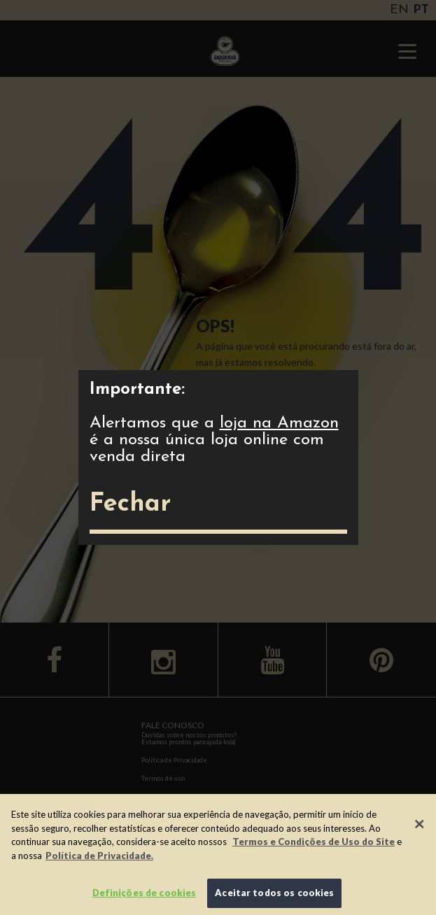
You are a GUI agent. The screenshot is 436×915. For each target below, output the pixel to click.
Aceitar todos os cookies (274, 892)
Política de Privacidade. (99, 855)
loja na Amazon (279, 423)
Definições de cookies (144, 892)
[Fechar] (419, 824)
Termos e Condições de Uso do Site (313, 841)
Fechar (130, 504)
